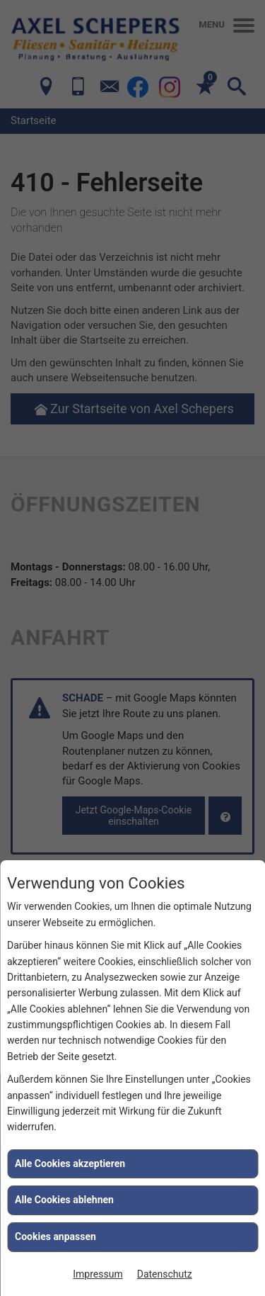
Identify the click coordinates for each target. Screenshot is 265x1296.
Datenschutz (164, 1274)
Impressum (97, 1274)
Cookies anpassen (55, 1236)
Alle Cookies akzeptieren (70, 1163)
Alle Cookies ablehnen (64, 1199)
